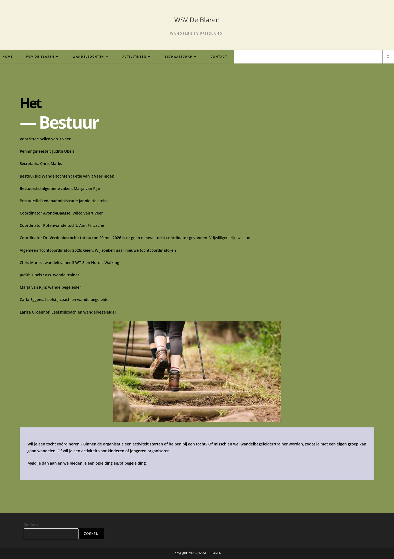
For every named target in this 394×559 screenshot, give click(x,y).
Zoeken (31, 524)
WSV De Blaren (197, 19)
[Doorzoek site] (388, 57)
